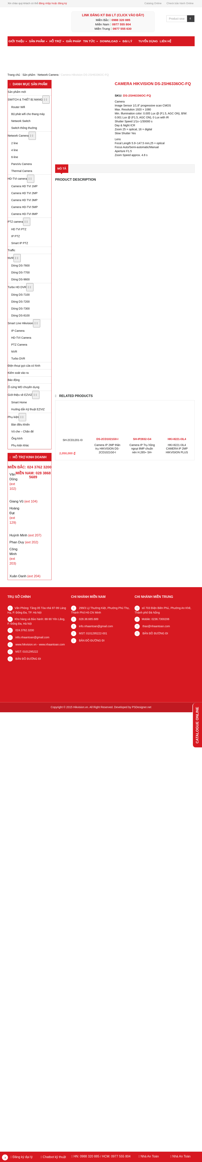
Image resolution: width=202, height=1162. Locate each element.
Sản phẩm (38, 41)
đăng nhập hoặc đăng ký (53, 3)
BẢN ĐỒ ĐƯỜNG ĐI (28, 658)
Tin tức (90, 41)
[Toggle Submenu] (46, 100)
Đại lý (127, 41)
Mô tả (61, 168)
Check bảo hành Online (180, 3)
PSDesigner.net (141, 707)
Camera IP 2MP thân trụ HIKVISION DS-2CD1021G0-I (107, 448)
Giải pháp (73, 41)
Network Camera (48, 74)
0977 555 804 (121, 24)
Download (110, 41)
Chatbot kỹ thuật (54, 1157)
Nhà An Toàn (150, 1156)
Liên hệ (165, 41)
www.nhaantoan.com (52, 644)
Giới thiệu (18, 41)
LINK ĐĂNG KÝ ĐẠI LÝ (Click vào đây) (113, 15)
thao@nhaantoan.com (156, 626)
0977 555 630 (122, 28)
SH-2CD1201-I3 (73, 440)
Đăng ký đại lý (22, 1157)
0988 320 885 (120, 20)
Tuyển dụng (148, 41)
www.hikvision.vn (26, 644)
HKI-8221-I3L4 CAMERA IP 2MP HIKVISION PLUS (177, 448)
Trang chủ (14, 74)
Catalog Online (153, 3)
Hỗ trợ (56, 41)
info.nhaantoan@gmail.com (32, 637)
